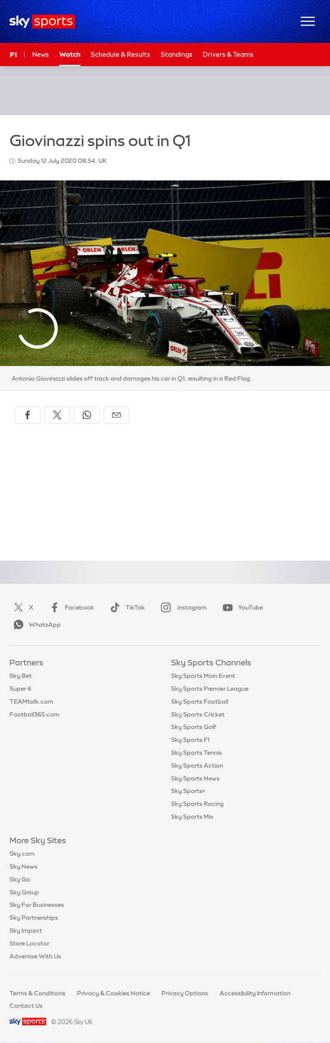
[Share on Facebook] (27, 415)
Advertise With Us (35, 956)
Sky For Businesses (36, 905)
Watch (69, 54)
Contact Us (26, 1006)
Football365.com (34, 714)
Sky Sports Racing (197, 804)
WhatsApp (35, 624)
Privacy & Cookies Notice (113, 993)
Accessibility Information (255, 993)
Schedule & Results (120, 54)
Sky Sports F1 (190, 740)
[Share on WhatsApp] (87, 415)
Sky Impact (25, 930)
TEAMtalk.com (31, 701)
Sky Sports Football (199, 701)
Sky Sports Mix (192, 817)
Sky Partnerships (33, 918)
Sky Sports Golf (193, 727)
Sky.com (22, 854)
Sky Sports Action (197, 765)
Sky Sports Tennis (196, 753)
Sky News (23, 866)
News (40, 54)
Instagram (182, 607)
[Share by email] (116, 415)
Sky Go (19, 879)
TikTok (126, 607)
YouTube (241, 607)
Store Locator (29, 943)
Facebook (70, 607)
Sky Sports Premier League (209, 689)
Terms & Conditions (37, 993)
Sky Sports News (195, 778)
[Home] (42, 22)
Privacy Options (185, 993)
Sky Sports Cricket (198, 714)
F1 (13, 54)
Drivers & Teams (228, 54)
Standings (176, 54)
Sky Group (24, 892)
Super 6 (20, 689)
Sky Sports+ (188, 791)
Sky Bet (20, 676)
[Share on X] (57, 415)
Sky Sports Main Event (203, 676)
